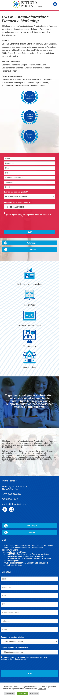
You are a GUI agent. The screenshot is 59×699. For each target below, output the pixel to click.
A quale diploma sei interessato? (17, 202)
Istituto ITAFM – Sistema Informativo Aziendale (23, 556)
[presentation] (20, 224)
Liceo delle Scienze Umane (14, 552)
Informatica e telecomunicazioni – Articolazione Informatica (28, 546)
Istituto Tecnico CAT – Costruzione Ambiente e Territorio (27, 559)
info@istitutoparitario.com (14, 504)
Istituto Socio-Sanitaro (12, 565)
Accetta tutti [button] (23, 693)
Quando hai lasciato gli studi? (16, 192)
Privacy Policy (35, 214)
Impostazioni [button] (9, 693)
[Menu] (55, 4)
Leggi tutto (42, 689)
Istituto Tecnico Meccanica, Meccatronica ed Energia (25, 563)
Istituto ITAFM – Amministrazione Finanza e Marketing (26, 554)
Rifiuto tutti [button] (34, 693)
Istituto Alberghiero (11, 561)
